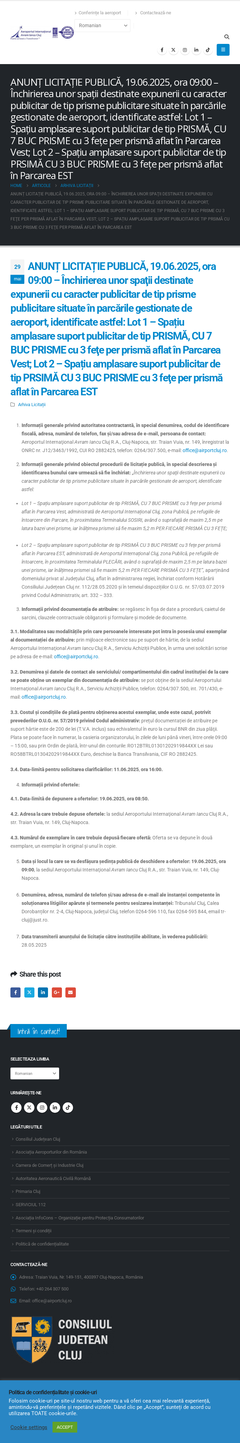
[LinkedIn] (196, 50)
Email (70, 992)
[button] (227, 37)
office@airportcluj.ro (205, 450)
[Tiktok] (208, 50)
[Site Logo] (42, 32)
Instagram (42, 1107)
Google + (57, 992)
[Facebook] (162, 50)
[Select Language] (102, 25)
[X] (173, 50)
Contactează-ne (153, 12)
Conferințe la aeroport (97, 12)
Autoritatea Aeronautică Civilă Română (53, 1178)
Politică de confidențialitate (42, 1244)
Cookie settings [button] (28, 1427)
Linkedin (55, 1107)
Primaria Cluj (28, 1191)
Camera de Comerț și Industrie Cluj (49, 1165)
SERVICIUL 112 (31, 1204)
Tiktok (68, 1107)
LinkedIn (43, 992)
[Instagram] (185, 50)
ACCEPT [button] (65, 1427)
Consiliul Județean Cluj (38, 1139)
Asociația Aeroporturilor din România (51, 1152)
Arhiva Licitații (32, 404)
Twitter (29, 992)
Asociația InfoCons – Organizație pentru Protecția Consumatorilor (80, 1217)
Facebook (15, 992)
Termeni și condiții (33, 1230)
